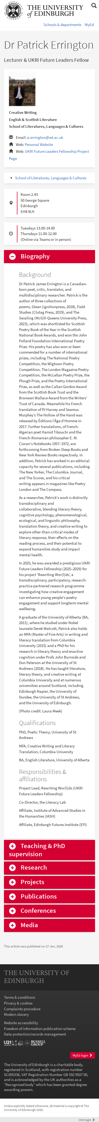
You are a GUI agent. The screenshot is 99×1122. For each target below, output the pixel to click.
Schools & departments (62, 24)
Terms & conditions (19, 997)
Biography (35, 256)
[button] (94, 6)
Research (34, 867)
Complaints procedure (22, 1008)
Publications (39, 896)
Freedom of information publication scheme (40, 1028)
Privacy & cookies (18, 1003)
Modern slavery (16, 1014)
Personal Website (39, 144)
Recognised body (20, 1084)
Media (29, 925)
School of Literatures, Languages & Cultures (50, 177)
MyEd (89, 24)
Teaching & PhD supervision (37, 850)
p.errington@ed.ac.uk (45, 137)
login (87, 1120)
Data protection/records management (35, 1034)
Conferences (38, 911)
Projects (32, 882)
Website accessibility (21, 1022)
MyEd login (82, 1055)
